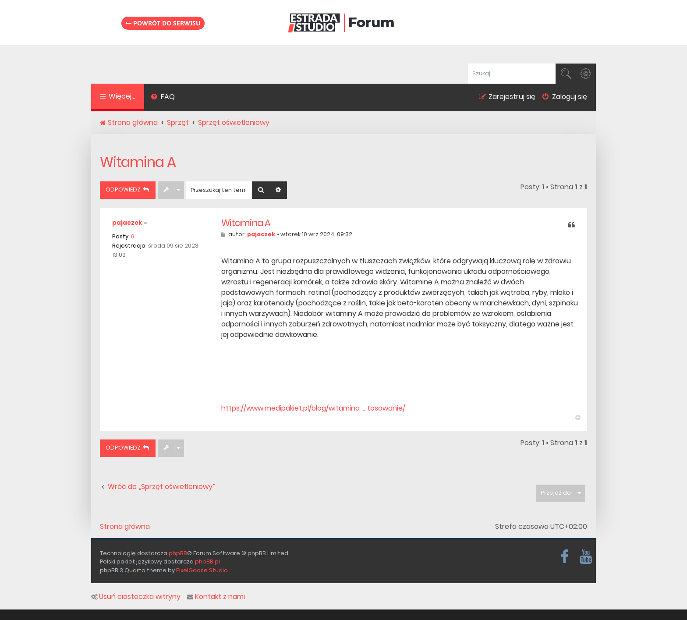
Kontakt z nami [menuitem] (216, 597)
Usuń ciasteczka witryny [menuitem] (136, 597)
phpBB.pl (207, 561)
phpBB (178, 553)
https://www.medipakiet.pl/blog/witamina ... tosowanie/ (313, 408)
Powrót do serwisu (163, 23)
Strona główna (125, 526)
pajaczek (127, 223)
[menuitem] (162, 98)
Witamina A (138, 162)
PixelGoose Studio (202, 570)
